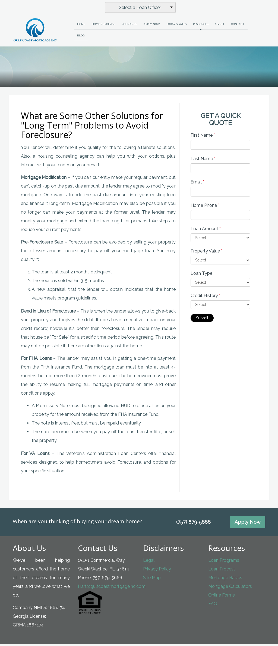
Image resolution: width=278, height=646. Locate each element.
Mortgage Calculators (230, 588)
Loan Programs (223, 562)
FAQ (212, 605)
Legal (148, 562)
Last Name (203, 160)
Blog (80, 37)
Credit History (205, 297)
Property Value (206, 253)
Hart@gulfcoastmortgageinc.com (112, 588)
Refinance (129, 25)
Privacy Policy (157, 570)
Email (197, 184)
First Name (203, 137)
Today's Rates (176, 25)
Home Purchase (103, 25)
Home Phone (205, 207)
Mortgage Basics (225, 579)
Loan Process (222, 570)
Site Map (152, 579)
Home (81, 25)
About (220, 25)
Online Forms (221, 597)
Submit (202, 320)
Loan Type (203, 275)
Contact (237, 25)
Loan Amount (206, 230)
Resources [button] (200, 25)
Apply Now (152, 25)
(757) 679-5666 (193, 524)
